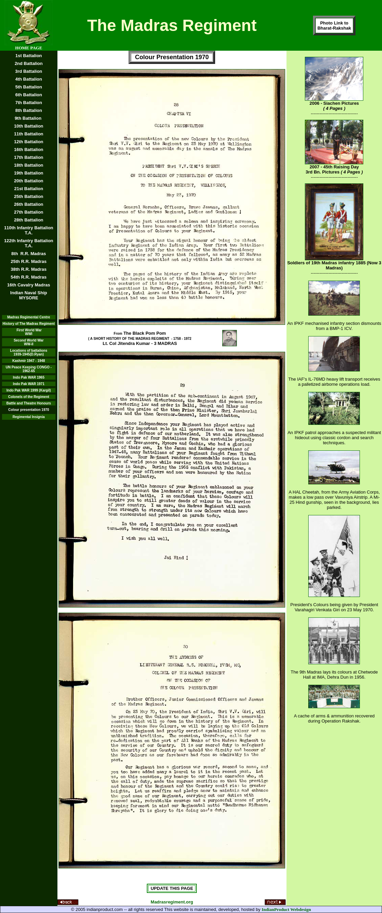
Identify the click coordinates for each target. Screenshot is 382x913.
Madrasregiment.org (172, 901)
